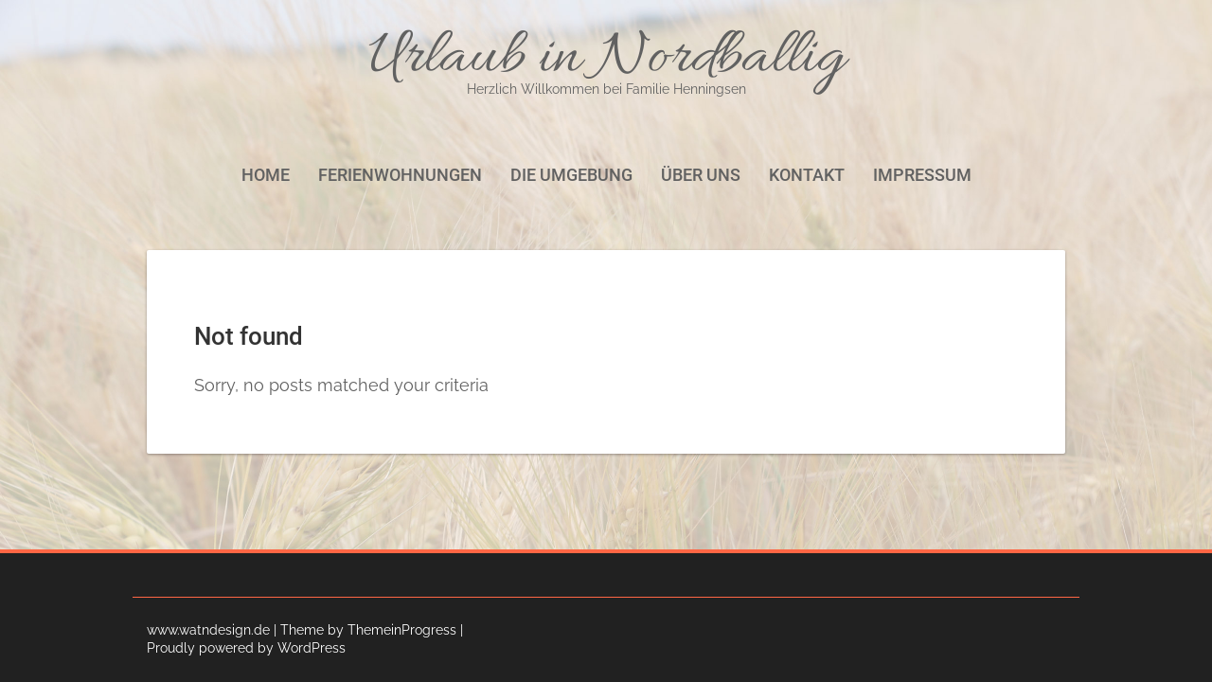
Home (265, 175)
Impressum (922, 175)
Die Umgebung (571, 175)
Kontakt (807, 175)
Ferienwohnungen (400, 175)
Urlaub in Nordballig (606, 59)
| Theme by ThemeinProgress (365, 629)
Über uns (700, 175)
